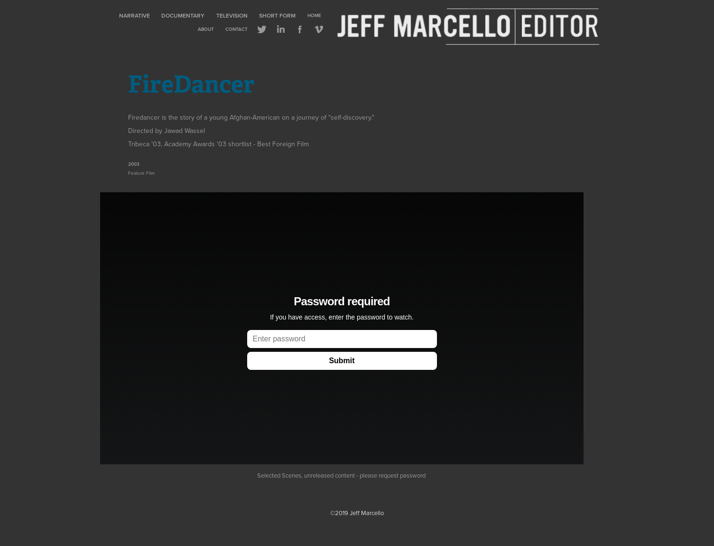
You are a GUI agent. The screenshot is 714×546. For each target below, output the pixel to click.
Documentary (182, 15)
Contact (236, 29)
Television (232, 15)
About (206, 29)
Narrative (134, 15)
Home (314, 15)
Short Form (277, 15)
